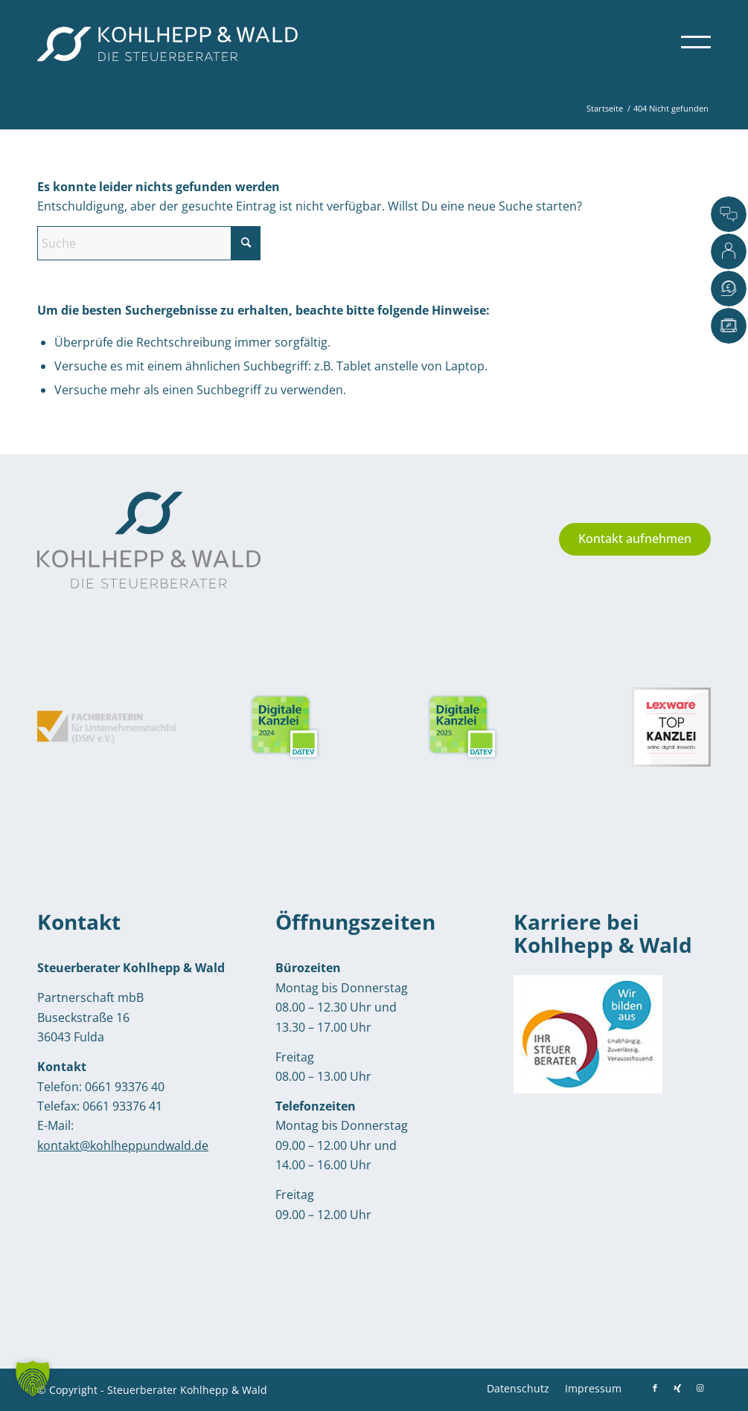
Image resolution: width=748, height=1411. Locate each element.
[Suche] (148, 243)
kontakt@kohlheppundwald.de (122, 1145)
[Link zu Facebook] (655, 1388)
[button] (32, 1378)
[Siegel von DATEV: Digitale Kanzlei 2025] (285, 727)
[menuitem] (691, 44)
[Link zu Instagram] (699, 1388)
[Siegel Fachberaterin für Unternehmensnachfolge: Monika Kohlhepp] (106, 727)
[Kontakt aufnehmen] (635, 539)
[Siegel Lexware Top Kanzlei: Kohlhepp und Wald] (655, 727)
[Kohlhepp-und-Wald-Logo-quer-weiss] (167, 44)
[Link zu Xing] (677, 1388)
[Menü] (691, 44)
